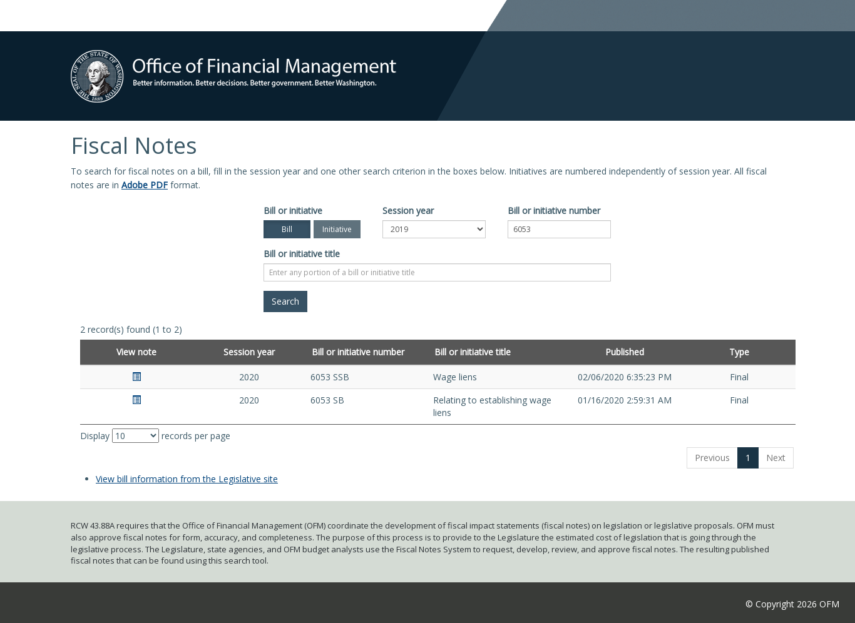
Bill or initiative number (554, 210)
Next (776, 457)
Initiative (337, 229)
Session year (408, 210)
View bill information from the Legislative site (187, 479)
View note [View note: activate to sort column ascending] (136, 352)
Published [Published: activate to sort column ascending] (624, 352)
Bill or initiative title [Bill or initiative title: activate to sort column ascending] (472, 352)
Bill (287, 229)
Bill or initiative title (302, 254)
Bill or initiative (293, 210)
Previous (712, 457)
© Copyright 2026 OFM (792, 604)
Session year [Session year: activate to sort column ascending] (249, 352)
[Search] (285, 301)
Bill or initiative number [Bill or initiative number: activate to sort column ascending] (358, 352)
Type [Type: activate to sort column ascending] (739, 352)
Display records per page (155, 435)
